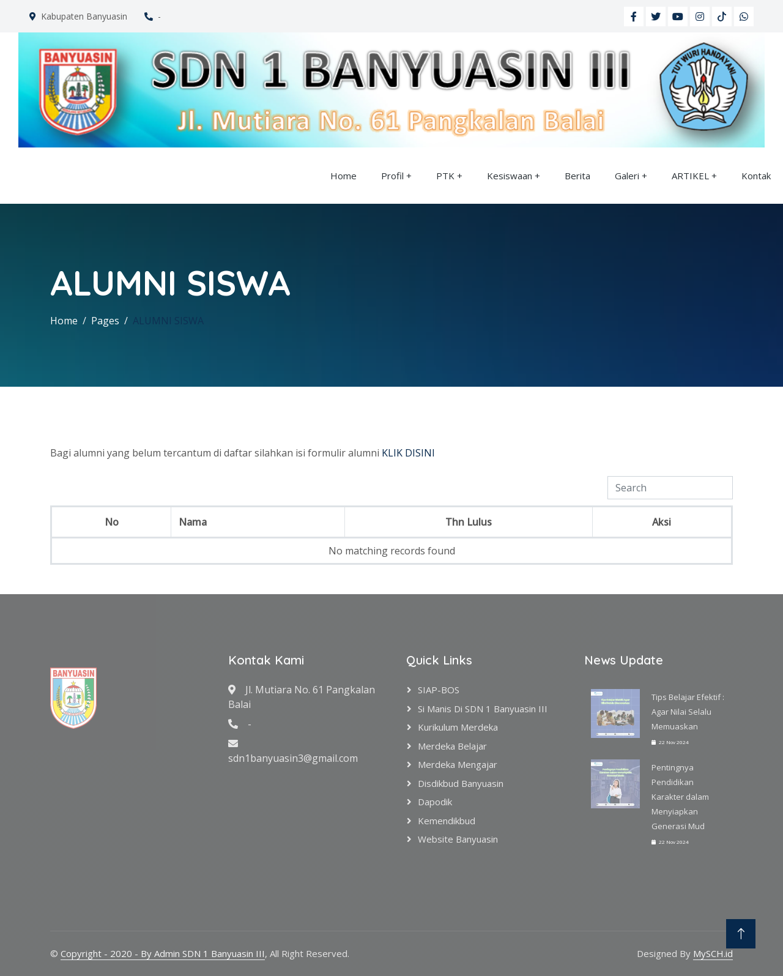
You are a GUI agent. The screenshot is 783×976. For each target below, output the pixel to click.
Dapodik (435, 801)
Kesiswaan (509, 175)
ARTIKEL (690, 175)
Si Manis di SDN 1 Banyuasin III (482, 708)
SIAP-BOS (438, 690)
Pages (105, 320)
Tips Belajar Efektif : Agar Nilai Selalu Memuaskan (687, 711)
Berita (577, 175)
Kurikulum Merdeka (458, 727)
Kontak (756, 175)
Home (343, 175)
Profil (392, 175)
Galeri (627, 175)
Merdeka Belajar (452, 746)
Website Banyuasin (458, 839)
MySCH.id (713, 953)
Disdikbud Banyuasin (460, 783)
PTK (445, 175)
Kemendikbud (446, 820)
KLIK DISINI (408, 453)
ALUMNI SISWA (168, 320)
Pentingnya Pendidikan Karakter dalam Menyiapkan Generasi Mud (680, 797)
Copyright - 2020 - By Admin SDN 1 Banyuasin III (163, 953)
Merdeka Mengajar (457, 764)
